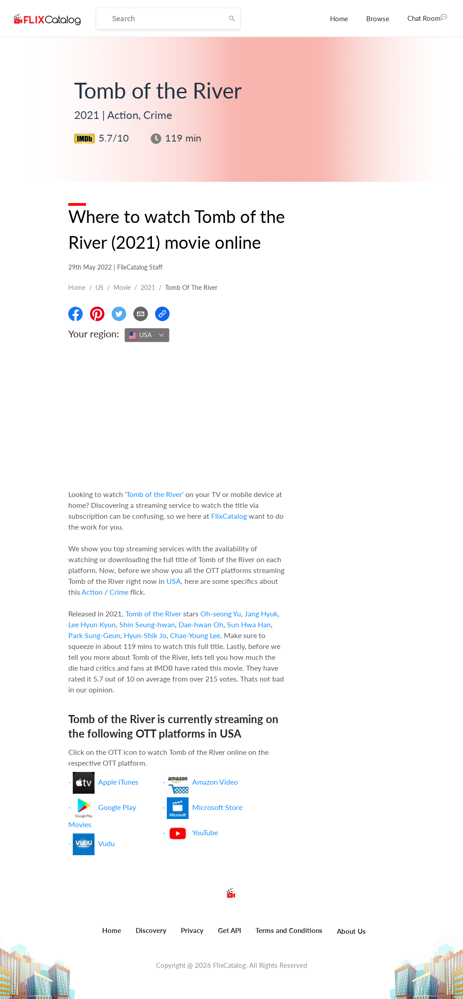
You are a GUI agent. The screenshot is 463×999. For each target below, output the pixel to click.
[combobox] (147, 335)
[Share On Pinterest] (97, 314)
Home (339, 18)
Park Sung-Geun (94, 635)
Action (92, 591)
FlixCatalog (229, 515)
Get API (229, 930)
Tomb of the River (153, 613)
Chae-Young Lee (195, 635)
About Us (351, 931)
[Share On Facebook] (75, 314)
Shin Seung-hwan (147, 624)
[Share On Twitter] (119, 314)
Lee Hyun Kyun (92, 624)
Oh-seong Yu (220, 613)
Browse (377, 18)
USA (173, 581)
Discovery (151, 930)
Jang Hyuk (261, 613)
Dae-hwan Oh (201, 624)
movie (122, 287)
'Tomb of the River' (154, 494)
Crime (118, 591)
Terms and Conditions (288, 930)
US (99, 287)
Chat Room (427, 17)
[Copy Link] (162, 314)
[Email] (140, 314)
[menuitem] (339, 18)
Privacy (192, 930)
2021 (148, 287)
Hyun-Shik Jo (145, 635)
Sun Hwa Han (249, 624)
